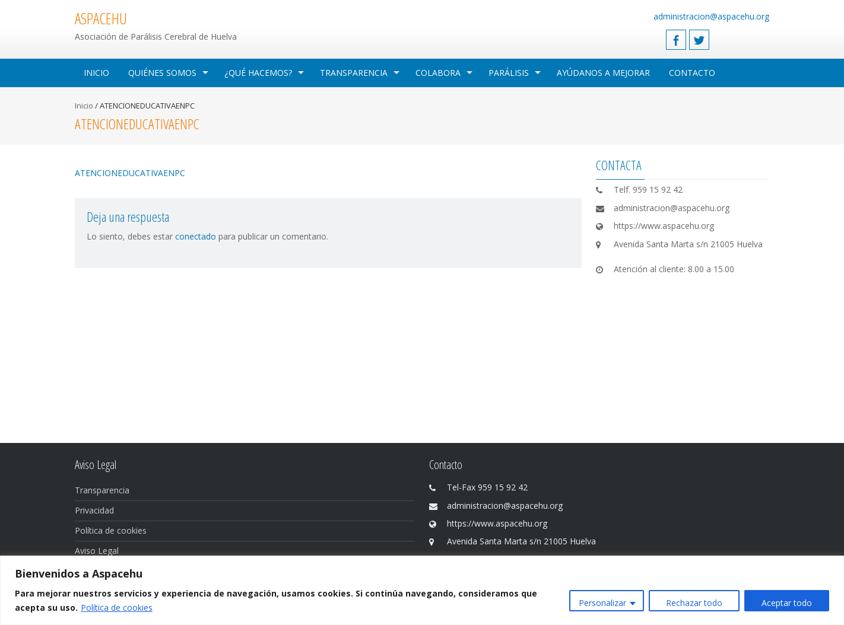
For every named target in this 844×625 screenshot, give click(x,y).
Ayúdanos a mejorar (603, 72)
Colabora (438, 72)
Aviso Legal (97, 550)
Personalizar (602, 602)
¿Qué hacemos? (258, 72)
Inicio (96, 72)
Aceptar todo (786, 602)
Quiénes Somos (162, 72)
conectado (195, 236)
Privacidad (94, 510)
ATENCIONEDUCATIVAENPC (130, 172)
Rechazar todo (694, 602)
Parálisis (508, 72)
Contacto (692, 72)
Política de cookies (117, 607)
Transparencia (354, 72)
